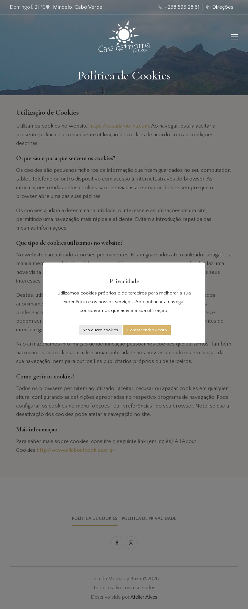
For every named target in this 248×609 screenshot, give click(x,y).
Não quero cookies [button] (100, 330)
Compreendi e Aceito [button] (147, 330)
